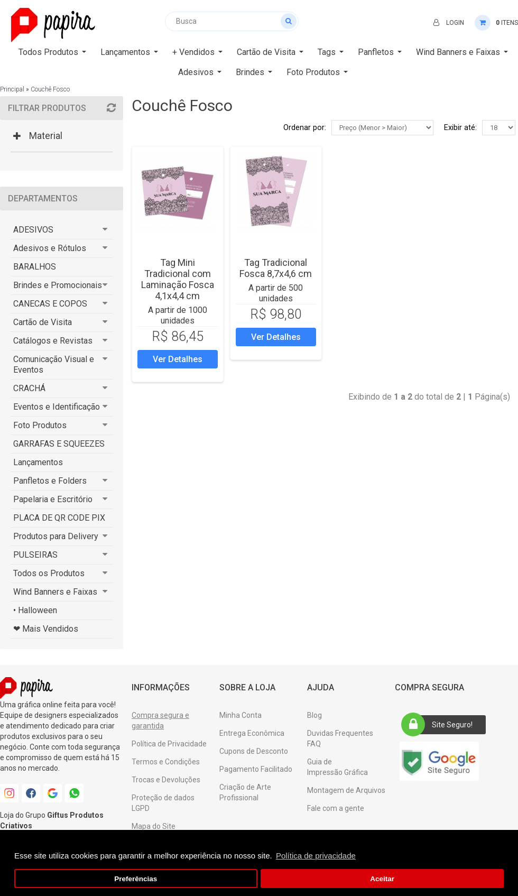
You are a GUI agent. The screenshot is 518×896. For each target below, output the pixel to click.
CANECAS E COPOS (50, 304)
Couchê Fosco (50, 89)
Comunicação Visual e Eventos (53, 364)
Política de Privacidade (169, 744)
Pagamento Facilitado (255, 769)
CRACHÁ (29, 388)
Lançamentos (38, 462)
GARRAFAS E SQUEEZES (59, 444)
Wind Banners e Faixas (55, 592)
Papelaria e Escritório (52, 499)
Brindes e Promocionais (57, 285)
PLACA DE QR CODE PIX (59, 518)
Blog (314, 715)
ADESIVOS (33, 230)
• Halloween (35, 610)
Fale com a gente (335, 808)
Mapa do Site (153, 826)
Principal (12, 89)
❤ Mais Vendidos (45, 629)
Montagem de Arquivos (346, 790)
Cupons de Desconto (253, 751)
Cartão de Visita (42, 322)
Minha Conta (240, 715)
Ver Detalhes (177, 359)
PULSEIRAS (35, 555)
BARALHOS (34, 267)
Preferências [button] (135, 879)
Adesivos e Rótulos (49, 248)
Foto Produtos (40, 425)
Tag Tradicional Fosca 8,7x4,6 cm (275, 268)
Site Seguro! (440, 724)
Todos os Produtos (49, 573)
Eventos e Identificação (56, 407)
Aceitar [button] (382, 879)
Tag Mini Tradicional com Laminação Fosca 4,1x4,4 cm (177, 279)
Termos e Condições (166, 762)
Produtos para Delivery (55, 536)
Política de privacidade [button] (316, 855)
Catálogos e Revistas (52, 341)
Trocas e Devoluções (166, 779)
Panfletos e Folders (50, 481)
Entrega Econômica (251, 733)
